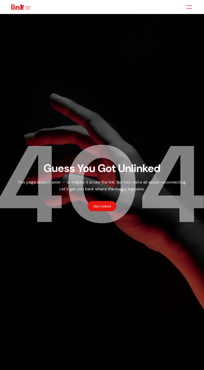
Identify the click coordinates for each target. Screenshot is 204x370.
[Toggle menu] (189, 7)
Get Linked (102, 206)
